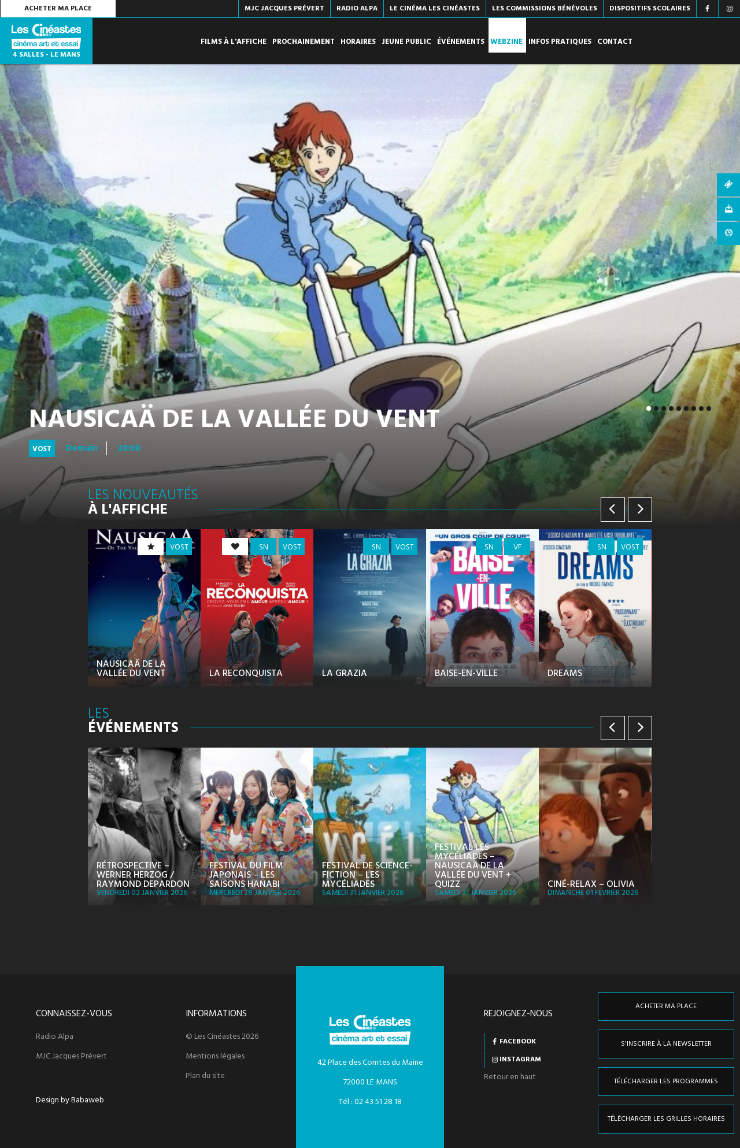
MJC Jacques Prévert (71, 1057)
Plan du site (205, 1076)
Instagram (520, 1059)
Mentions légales (215, 1057)
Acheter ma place (58, 8)
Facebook (518, 1041)
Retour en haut (510, 1077)
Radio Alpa (54, 1037)
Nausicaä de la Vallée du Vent (234, 420)
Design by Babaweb (70, 1101)
